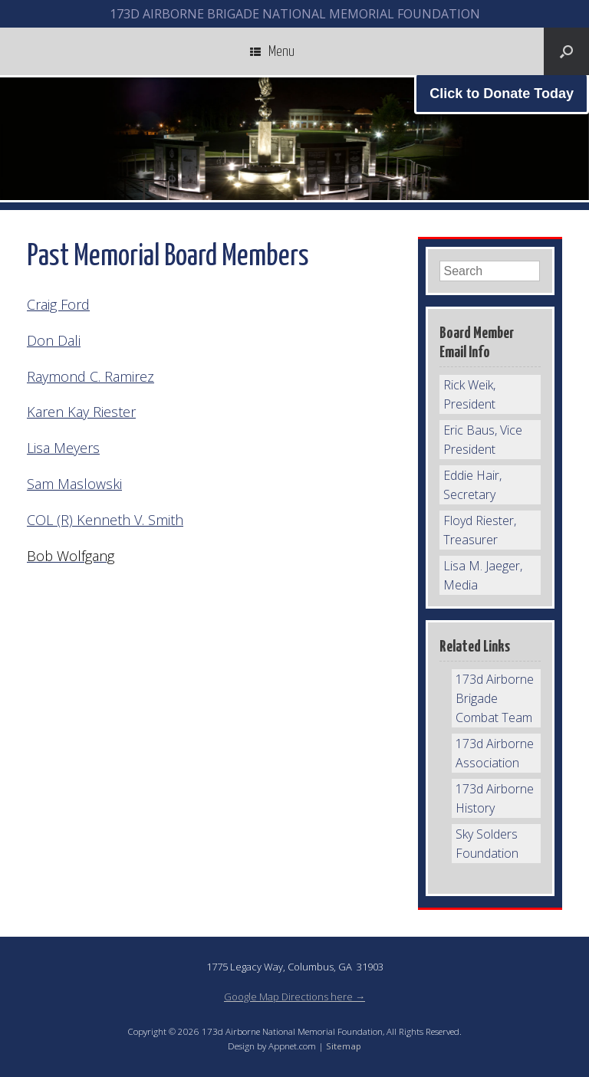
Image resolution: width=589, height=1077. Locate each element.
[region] (294, 138)
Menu (272, 51)
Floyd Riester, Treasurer (479, 530)
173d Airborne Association (495, 753)
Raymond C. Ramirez (90, 376)
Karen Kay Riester (81, 411)
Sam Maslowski (74, 483)
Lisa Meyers (63, 447)
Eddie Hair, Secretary (472, 485)
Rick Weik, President (469, 394)
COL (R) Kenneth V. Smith (105, 520)
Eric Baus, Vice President (482, 440)
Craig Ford (58, 304)
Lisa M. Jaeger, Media (482, 575)
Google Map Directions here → (294, 996)
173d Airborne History (495, 798)
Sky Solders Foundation (487, 844)
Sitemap (343, 1046)
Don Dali (54, 340)
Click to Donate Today (501, 93)
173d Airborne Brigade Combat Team (495, 698)
